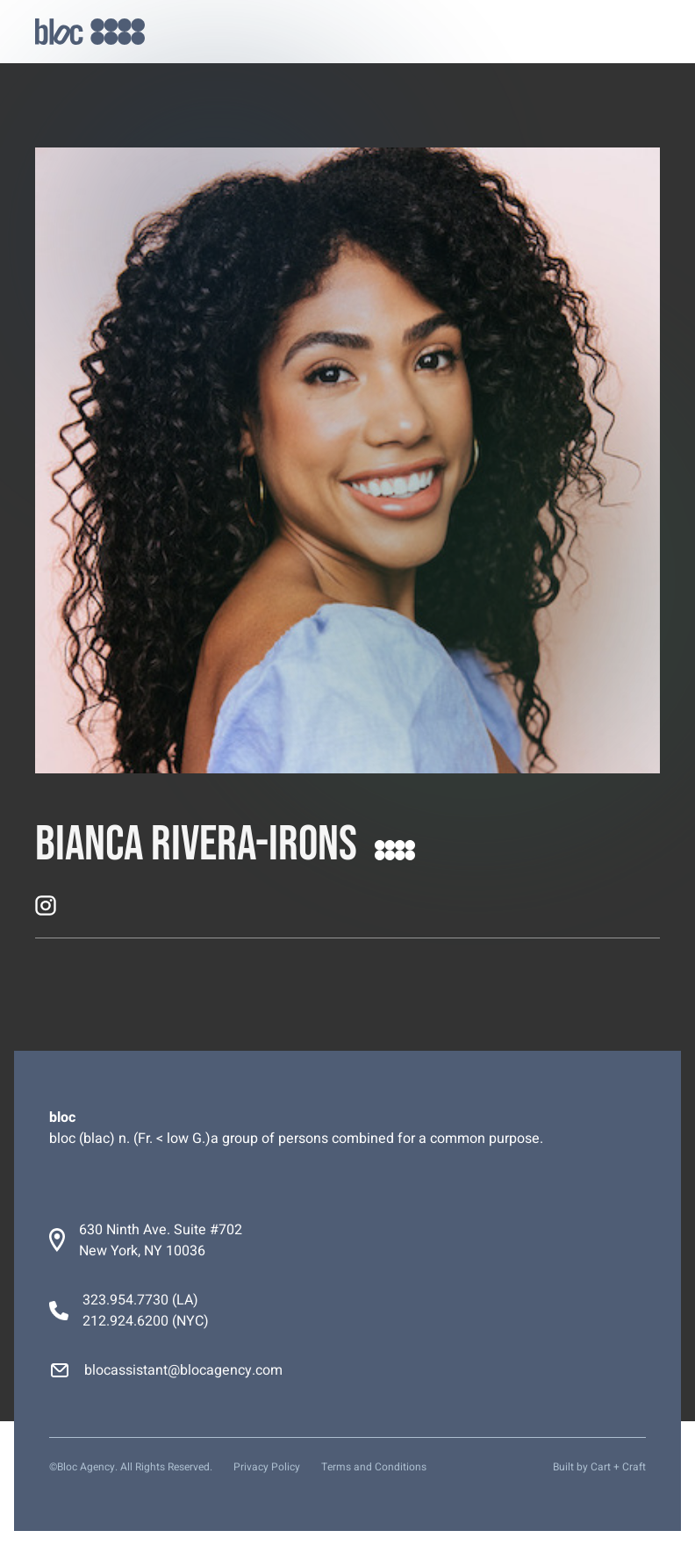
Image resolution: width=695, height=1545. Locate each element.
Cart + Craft (618, 1467)
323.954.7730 (125, 1300)
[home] (90, 32)
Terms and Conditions (373, 1467)
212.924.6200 (125, 1321)
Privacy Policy (266, 1467)
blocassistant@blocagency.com (183, 1370)
